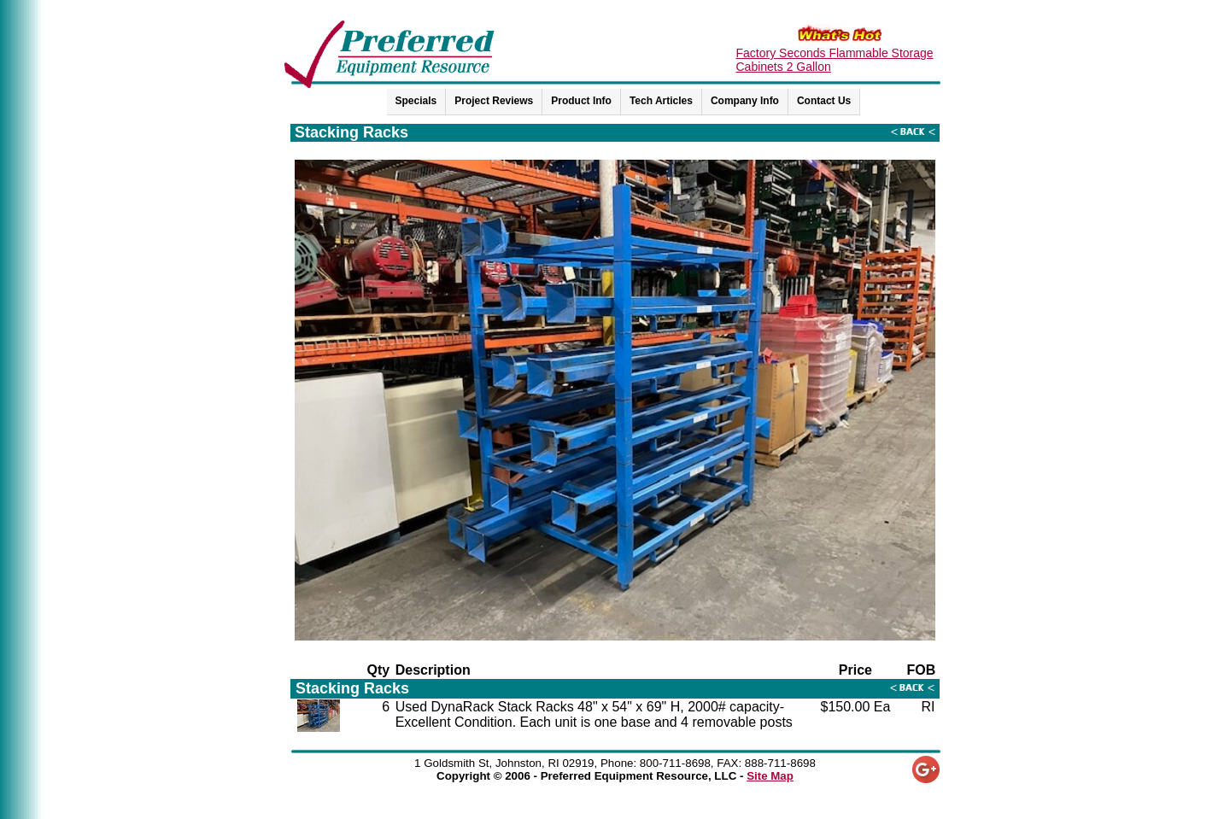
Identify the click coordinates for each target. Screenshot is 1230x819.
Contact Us (824, 101)
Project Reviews (493, 101)
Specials (416, 101)
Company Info (745, 101)
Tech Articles (661, 101)
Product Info (581, 101)
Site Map (770, 775)
